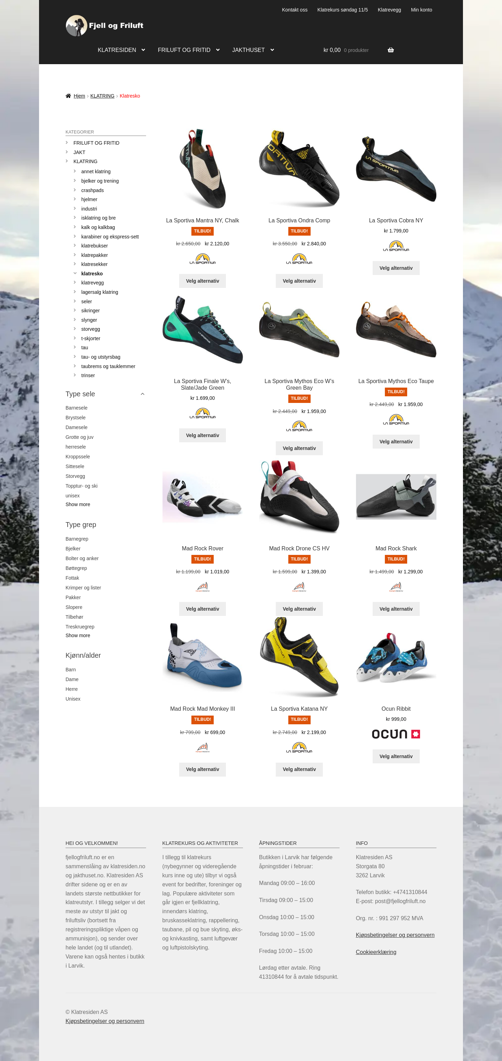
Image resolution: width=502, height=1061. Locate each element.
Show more (78, 504)
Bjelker (73, 548)
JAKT (79, 152)
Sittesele (75, 466)
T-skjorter (90, 338)
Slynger (89, 320)
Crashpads (92, 190)
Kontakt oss (294, 10)
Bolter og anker (82, 558)
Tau (84, 347)
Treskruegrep (80, 626)
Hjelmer (89, 199)
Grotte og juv (79, 437)
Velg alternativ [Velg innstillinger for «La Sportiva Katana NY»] (299, 769)
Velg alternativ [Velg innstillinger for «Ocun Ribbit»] (396, 756)
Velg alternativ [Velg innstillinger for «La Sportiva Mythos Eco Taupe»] (396, 441)
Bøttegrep (76, 568)
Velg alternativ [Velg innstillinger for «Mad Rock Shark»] (396, 609)
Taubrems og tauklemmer (108, 366)
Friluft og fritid (184, 50)
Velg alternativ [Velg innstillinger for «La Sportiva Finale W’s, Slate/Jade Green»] (202, 435)
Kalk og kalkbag (98, 227)
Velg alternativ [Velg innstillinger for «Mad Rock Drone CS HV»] (299, 609)
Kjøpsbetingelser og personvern (395, 935)
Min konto (421, 10)
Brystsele (76, 417)
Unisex (73, 699)
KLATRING (102, 96)
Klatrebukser (94, 246)
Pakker (73, 597)
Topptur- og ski (82, 486)
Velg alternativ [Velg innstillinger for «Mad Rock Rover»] (202, 609)
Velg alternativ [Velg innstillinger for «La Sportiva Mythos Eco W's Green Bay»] (299, 448)
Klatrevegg (389, 10)
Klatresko (91, 273)
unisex (72, 495)
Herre (72, 689)
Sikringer (90, 310)
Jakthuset (248, 50)
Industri (89, 209)
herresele (76, 447)
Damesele (77, 427)
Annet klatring (96, 171)
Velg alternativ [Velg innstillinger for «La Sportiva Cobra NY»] (396, 268)
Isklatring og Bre (98, 218)
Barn (71, 669)
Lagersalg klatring (99, 292)
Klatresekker (94, 264)
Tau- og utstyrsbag (100, 357)
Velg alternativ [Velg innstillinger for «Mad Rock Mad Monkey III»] (202, 769)
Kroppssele (78, 456)
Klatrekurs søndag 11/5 (343, 10)
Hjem (79, 96)
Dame (72, 679)
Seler (86, 301)
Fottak (72, 578)
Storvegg (90, 329)
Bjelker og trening (100, 181)
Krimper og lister (83, 587)
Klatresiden (117, 50)
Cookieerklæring (376, 952)
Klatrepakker (94, 255)
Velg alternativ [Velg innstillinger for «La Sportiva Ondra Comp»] (299, 281)
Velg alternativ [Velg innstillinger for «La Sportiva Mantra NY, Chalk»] (202, 281)
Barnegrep (77, 539)
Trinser (88, 375)
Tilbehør (74, 617)
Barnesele (77, 408)
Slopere (74, 607)
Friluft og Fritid (97, 143)
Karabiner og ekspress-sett (110, 236)
